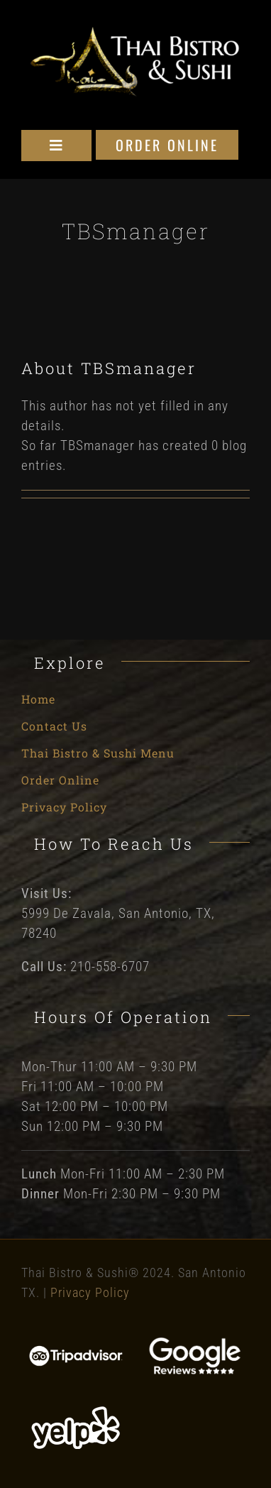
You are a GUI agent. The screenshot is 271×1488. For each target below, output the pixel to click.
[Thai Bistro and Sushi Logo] (135, 31)
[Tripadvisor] (76, 1351)
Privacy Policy (90, 1292)
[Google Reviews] (195, 1343)
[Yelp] (76, 1410)
